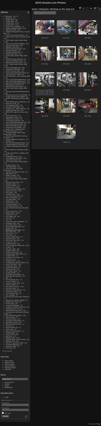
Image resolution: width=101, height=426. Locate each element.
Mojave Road (10, 213)
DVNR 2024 (10, 21)
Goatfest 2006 (11, 273)
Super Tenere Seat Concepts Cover (18, 37)
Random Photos (11, 50)
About (7, 386)
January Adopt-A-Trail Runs (15, 139)
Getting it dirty (10, 332)
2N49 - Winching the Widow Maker (18, 98)
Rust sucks (9, 329)
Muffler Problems (11, 267)
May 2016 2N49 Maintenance (16, 83)
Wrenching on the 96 (13, 84)
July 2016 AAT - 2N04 (13, 74)
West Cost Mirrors (12, 197)
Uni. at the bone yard (13, 196)
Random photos (10, 367)
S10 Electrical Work (12, 45)
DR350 (8, 141)
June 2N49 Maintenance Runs (16, 122)
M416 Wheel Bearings (13, 226)
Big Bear (9, 336)
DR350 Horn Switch (12, 119)
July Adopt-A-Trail (12, 117)
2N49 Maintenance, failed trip (16, 102)
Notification (8, 387)
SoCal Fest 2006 (11, 291)
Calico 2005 (10, 334)
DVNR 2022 (10, 25)
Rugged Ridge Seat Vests (15, 254)
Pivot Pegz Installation (13, 26)
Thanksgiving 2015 (12, 105)
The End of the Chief (13, 240)
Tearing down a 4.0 (12, 308)
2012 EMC (9, 192)
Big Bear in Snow (12, 322)
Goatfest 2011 (11, 194)
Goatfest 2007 (11, 261)
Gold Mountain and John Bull (16, 339)
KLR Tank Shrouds (12, 206)
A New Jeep (10, 303)
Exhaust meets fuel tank (14, 290)
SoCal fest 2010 (11, 225)
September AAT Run (13, 110)
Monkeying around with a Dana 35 (17, 297)
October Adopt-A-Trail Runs (15, 144)
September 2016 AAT (13, 69)
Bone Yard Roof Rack (13, 331)
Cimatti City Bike (11, 204)
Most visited (9, 361)
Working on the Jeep (13, 230)
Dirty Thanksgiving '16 (13, 67)
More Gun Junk (11, 103)
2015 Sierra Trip (11, 115)
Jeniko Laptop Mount (13, 237)
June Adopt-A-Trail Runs (14, 158)
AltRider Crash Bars (12, 47)
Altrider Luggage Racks (14, 28)
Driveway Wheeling (12, 344)
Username (5, 403)
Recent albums (10, 366)
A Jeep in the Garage (13, 257)
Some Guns (10, 233)
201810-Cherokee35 (13, 52)
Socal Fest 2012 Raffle (13, 189)
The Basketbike (11, 199)
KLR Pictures (10, 202)
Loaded (8, 247)
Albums (4, 12)
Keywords (8, 382)
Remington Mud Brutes (14, 320)
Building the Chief (12, 302)
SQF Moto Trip (11, 30)
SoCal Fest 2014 (11, 160)
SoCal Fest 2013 (11, 177)
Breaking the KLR (12, 156)
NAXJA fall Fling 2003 (13, 324)
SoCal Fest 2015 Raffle (14, 127)
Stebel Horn (10, 201)
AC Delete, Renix (12, 266)
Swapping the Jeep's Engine (15, 262)
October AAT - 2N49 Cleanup (16, 108)
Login (7, 397)
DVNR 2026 (10, 20)
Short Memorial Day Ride (14, 124)
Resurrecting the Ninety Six (15, 245)
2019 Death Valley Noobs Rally (16, 40)
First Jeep (9, 348)
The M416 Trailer (11, 271)
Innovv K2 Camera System (15, 35)
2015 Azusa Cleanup (13, 120)
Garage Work (10, 255)
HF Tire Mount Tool (12, 279)
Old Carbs (9, 235)
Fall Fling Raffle (11, 167)
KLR (7, 220)
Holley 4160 (10, 228)
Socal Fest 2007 (11, 264)
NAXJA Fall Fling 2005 (13, 310)
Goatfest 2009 (11, 243)
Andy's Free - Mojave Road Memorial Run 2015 (14, 130)
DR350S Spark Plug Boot (14, 59)
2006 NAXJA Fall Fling (13, 276)
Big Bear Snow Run (12, 182)
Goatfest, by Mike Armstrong (15, 307)
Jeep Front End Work (13, 71)
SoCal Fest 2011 (11, 211)
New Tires (9, 259)
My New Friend (11, 288)
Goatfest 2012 (11, 184)
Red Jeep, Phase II (12, 286)
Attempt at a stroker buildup (15, 300)
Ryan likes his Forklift (13, 274)
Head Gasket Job (12, 327)
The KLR (9, 218)
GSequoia (8, 16)
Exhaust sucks (11, 238)
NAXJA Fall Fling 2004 (13, 315)
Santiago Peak (11, 223)
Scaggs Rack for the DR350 (15, 96)
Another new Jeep (12, 252)
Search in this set (47, 13)
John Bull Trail (11, 269)
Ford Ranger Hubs (12, 293)
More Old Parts (11, 232)
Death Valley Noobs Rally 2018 (16, 55)
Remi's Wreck (10, 317)
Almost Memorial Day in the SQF (17, 208)
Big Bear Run (10, 341)
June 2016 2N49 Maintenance (16, 79)
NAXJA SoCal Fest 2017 (14, 62)
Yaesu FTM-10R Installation (15, 43)
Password (5, 408)
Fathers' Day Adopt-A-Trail (15, 172)
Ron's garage (10, 295)
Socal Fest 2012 (11, 190)
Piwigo (98, 424)
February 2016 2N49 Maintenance (17, 91)
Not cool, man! (11, 249)
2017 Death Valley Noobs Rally (16, 64)
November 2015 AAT (13, 107)
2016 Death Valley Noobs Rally (16, 88)
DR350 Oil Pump (11, 54)
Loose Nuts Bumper (12, 305)
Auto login (6, 413)
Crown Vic (9, 242)
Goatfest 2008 (11, 250)
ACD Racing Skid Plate (14, 49)
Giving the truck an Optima (15, 221)
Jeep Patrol (10, 214)
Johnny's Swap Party (13, 283)
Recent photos (10, 364)
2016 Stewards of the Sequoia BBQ (18, 76)
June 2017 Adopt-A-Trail (14, 61)
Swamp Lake (10, 187)
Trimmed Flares (11, 319)
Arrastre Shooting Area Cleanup (17, 146)
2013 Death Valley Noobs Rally (16, 179)
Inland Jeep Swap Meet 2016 (16, 73)
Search (7, 384)
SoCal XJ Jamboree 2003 (14, 343)
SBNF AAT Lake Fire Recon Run (17, 112)
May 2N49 (9, 173)
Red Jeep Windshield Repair (15, 143)
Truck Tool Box (11, 281)
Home (34, 9)
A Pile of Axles (11, 285)
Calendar (8, 369)
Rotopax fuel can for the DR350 (16, 95)
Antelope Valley (11, 346)
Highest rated (9, 362)
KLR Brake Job (11, 216)
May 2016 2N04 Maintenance (16, 81)
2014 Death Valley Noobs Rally (16, 161)
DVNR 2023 (10, 23)
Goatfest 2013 (11, 165)
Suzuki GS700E (11, 185)
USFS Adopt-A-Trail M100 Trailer (17, 149)
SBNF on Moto (11, 175)
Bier (7, 278)
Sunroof (8, 326)
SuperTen (9, 18)
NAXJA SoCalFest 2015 (14, 126)
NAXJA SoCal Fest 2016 (14, 86)
